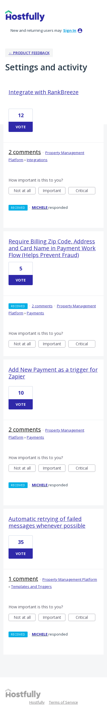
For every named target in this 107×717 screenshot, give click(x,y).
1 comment (23, 579)
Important (54, 191)
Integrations (37, 159)
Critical (85, 191)
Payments (35, 313)
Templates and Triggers (31, 586)
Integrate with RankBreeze (44, 92)
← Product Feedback (29, 52)
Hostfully (37, 702)
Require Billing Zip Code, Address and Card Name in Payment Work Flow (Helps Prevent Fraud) (52, 248)
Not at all (25, 191)
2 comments (25, 152)
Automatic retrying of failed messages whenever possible (47, 522)
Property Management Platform (69, 579)
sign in (69, 30)
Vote (21, 126)
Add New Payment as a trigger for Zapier (53, 373)
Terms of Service (63, 702)
